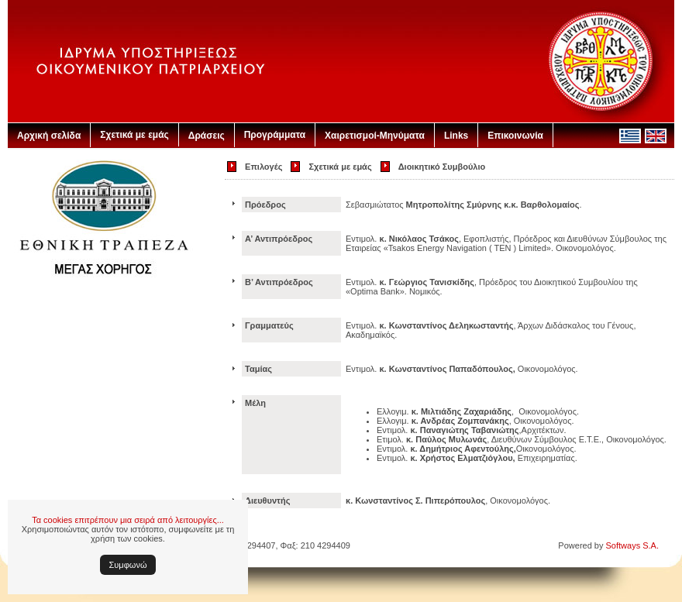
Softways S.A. (632, 545)
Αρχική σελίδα (49, 135)
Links (456, 135)
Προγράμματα (274, 134)
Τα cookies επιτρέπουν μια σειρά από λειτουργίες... (128, 520)
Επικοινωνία (515, 135)
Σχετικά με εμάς (134, 134)
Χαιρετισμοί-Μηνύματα (375, 135)
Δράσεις (206, 135)
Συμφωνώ (128, 564)
